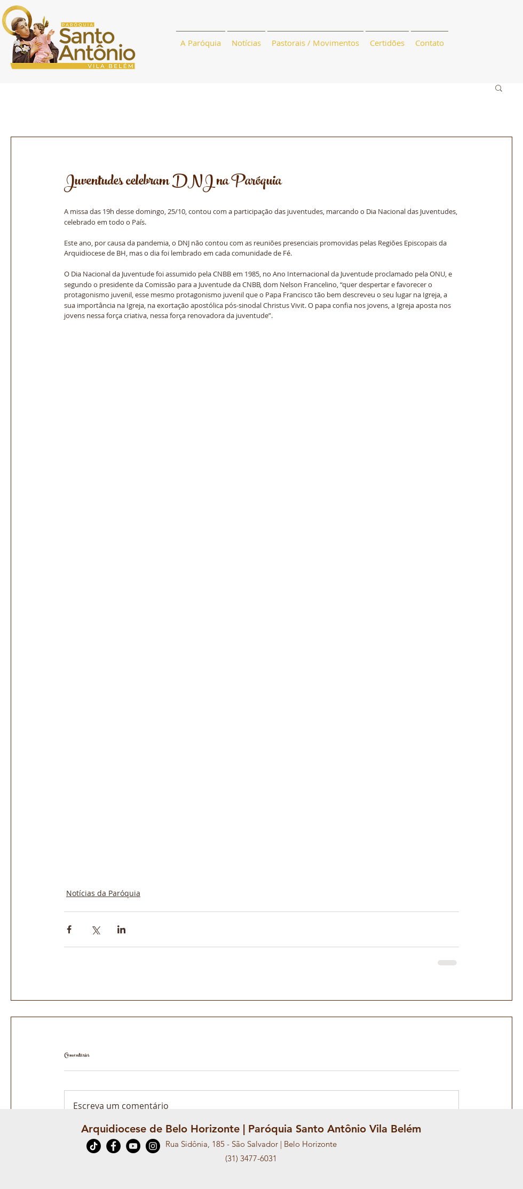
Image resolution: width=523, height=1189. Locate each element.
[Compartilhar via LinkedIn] (121, 929)
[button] (499, 87)
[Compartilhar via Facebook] (69, 929)
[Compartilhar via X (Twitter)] (95, 929)
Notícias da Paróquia (103, 893)
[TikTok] (93, 1146)
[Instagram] (153, 1146)
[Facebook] (113, 1146)
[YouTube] (133, 1146)
